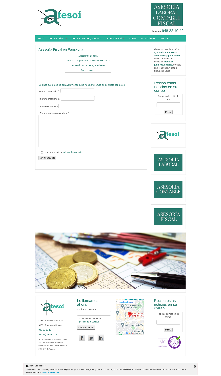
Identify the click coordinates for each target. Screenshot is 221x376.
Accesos (133, 38)
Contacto (164, 38)
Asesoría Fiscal (115, 38)
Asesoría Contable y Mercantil (87, 38)
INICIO (41, 38)
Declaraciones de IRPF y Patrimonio (88, 65)
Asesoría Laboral (58, 38)
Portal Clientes (148, 38)
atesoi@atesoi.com (48, 334)
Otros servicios (88, 70)
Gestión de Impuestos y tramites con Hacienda (88, 60)
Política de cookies (51, 372)
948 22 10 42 (172, 31)
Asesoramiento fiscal (88, 56)
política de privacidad (73, 152)
